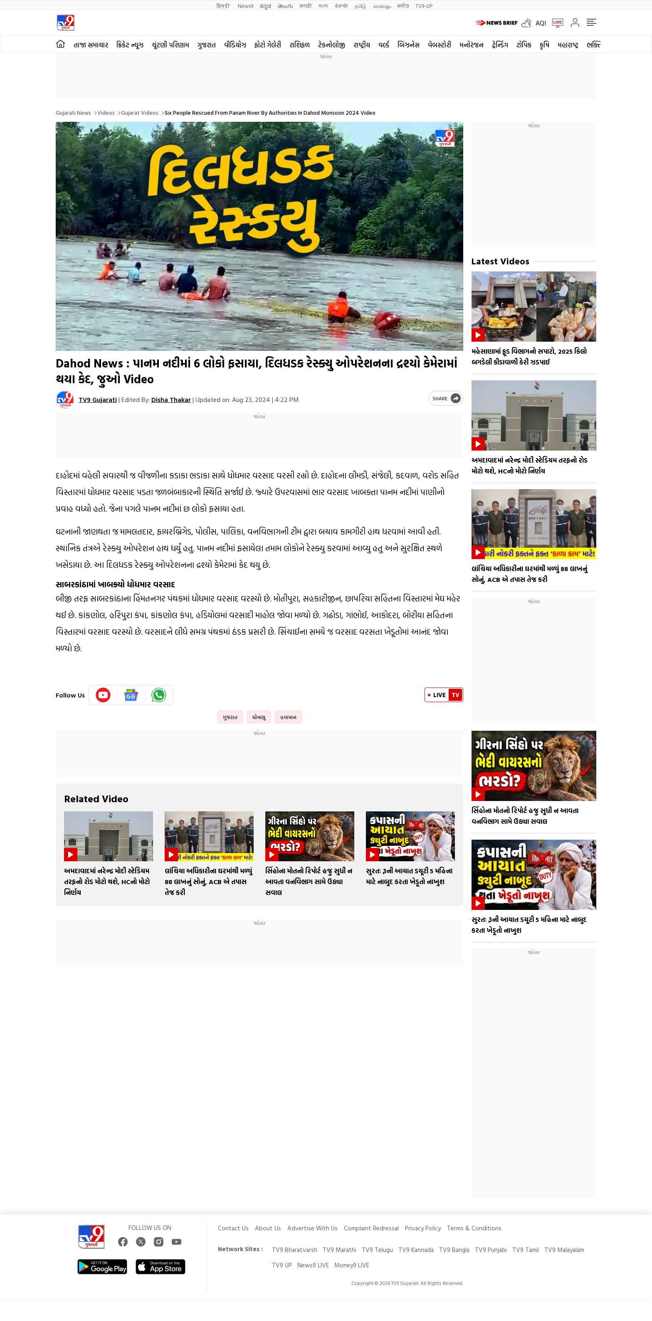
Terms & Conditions (474, 1228)
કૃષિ (544, 45)
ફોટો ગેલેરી (267, 45)
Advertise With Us (312, 1228)
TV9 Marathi (339, 1249)
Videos (106, 112)
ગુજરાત (207, 45)
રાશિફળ (299, 45)
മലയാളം (382, 6)
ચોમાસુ (258, 717)
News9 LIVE (313, 1265)
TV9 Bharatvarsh (294, 1249)
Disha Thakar (171, 399)
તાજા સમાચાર (91, 45)
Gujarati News (73, 112)
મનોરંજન (471, 45)
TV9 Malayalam (564, 1249)
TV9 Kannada (416, 1249)
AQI (541, 23)
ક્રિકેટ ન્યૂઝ (129, 45)
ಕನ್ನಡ (265, 6)
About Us (268, 1228)
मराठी (306, 6)
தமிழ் (360, 6)
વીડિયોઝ (235, 45)
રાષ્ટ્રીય (361, 45)
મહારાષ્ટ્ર (568, 45)
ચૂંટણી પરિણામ (170, 45)
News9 (245, 6)
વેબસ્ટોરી (439, 45)
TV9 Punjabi (491, 1249)
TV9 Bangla (454, 1249)
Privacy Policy (423, 1228)
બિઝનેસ (409, 45)
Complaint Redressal (371, 1228)
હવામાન (288, 717)
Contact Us (233, 1228)
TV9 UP (282, 1265)
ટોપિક (523, 45)
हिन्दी (224, 6)
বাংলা (323, 6)
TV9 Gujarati (98, 399)
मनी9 (403, 6)
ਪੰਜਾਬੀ (341, 6)
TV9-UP (423, 6)
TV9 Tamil (525, 1249)
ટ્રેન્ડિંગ (500, 45)
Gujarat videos (139, 112)
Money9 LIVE (351, 1265)
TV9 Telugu (377, 1249)
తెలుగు (285, 6)
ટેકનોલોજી (331, 45)
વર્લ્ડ (383, 45)
